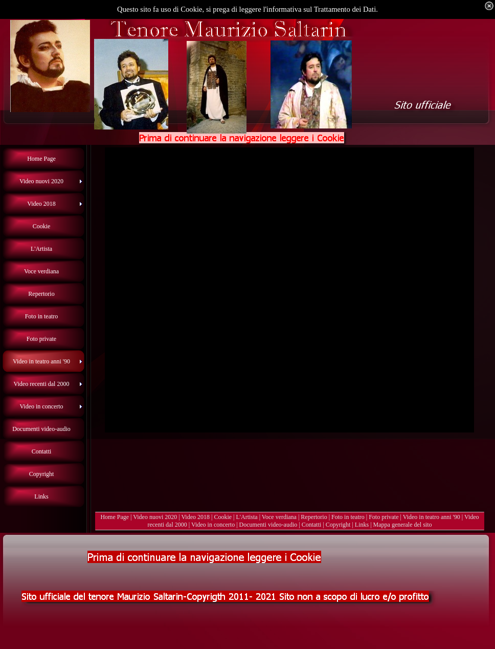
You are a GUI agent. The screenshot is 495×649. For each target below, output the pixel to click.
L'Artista (247, 517)
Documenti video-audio (268, 524)
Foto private (383, 517)
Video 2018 (195, 517)
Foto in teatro (348, 517)
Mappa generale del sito (402, 524)
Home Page (114, 517)
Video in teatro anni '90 (431, 517)
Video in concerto (213, 524)
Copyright (338, 524)
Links (362, 524)
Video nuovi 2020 (155, 517)
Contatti (312, 524)
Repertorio (314, 517)
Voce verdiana (279, 517)
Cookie (223, 517)
